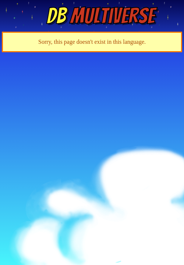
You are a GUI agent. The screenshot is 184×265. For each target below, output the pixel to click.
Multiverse (101, 16)
